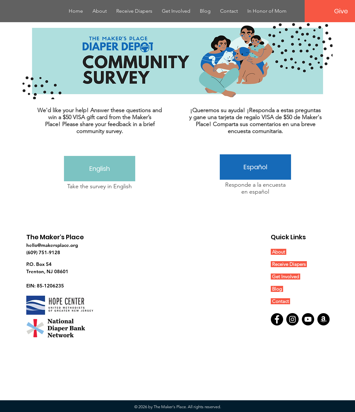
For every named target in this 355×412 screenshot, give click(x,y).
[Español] (255, 167)
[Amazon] (323, 319)
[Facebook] (277, 319)
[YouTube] (308, 319)
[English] (99, 168)
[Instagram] (292, 319)
